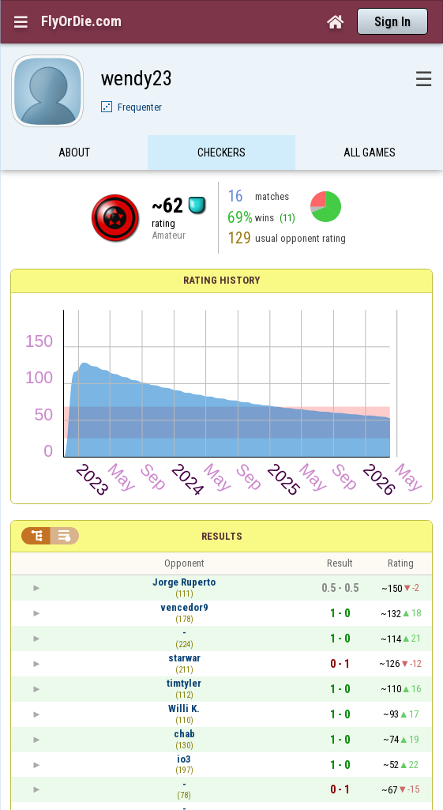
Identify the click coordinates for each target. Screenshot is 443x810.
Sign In (392, 21)
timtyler (184, 683)
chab (184, 734)
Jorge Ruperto (184, 582)
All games (370, 152)
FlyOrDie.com (81, 21)
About (74, 152)
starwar (184, 658)
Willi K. (184, 708)
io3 (184, 759)
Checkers (221, 152)
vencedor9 (184, 607)
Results (221, 536)
